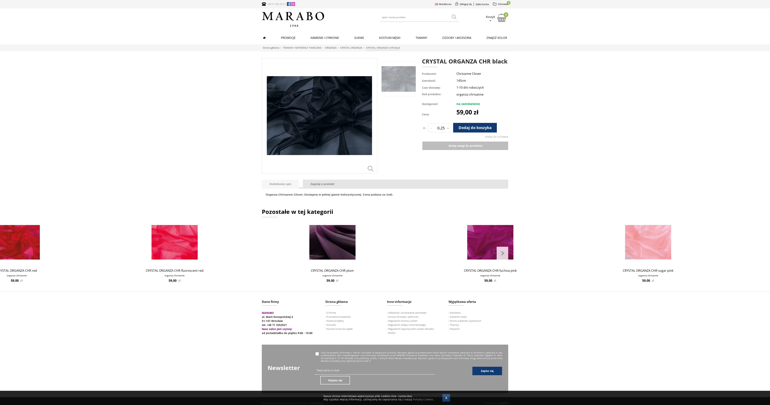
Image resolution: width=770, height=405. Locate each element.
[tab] (282, 184)
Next (502, 253)
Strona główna (271, 47)
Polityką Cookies (423, 399)
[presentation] (280, 184)
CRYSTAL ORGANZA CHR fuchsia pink (490, 270)
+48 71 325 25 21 (276, 4)
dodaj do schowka (496, 136)
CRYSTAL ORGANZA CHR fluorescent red (174, 270)
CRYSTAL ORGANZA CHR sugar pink (648, 270)
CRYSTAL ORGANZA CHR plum (332, 270)
